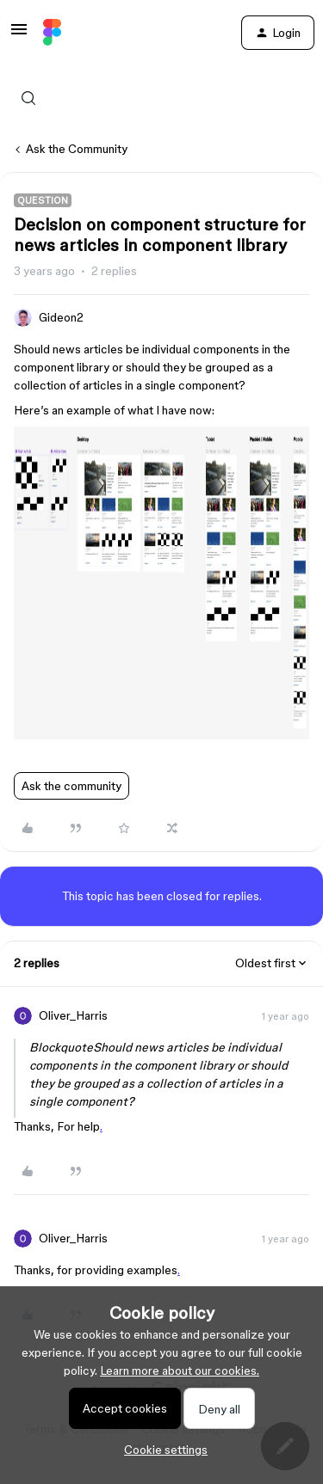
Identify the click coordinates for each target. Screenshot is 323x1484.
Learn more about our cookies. (179, 1370)
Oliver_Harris (73, 1015)
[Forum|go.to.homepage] (52, 32)
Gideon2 (61, 317)
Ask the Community (76, 149)
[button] (19, 35)
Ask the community (71, 786)
